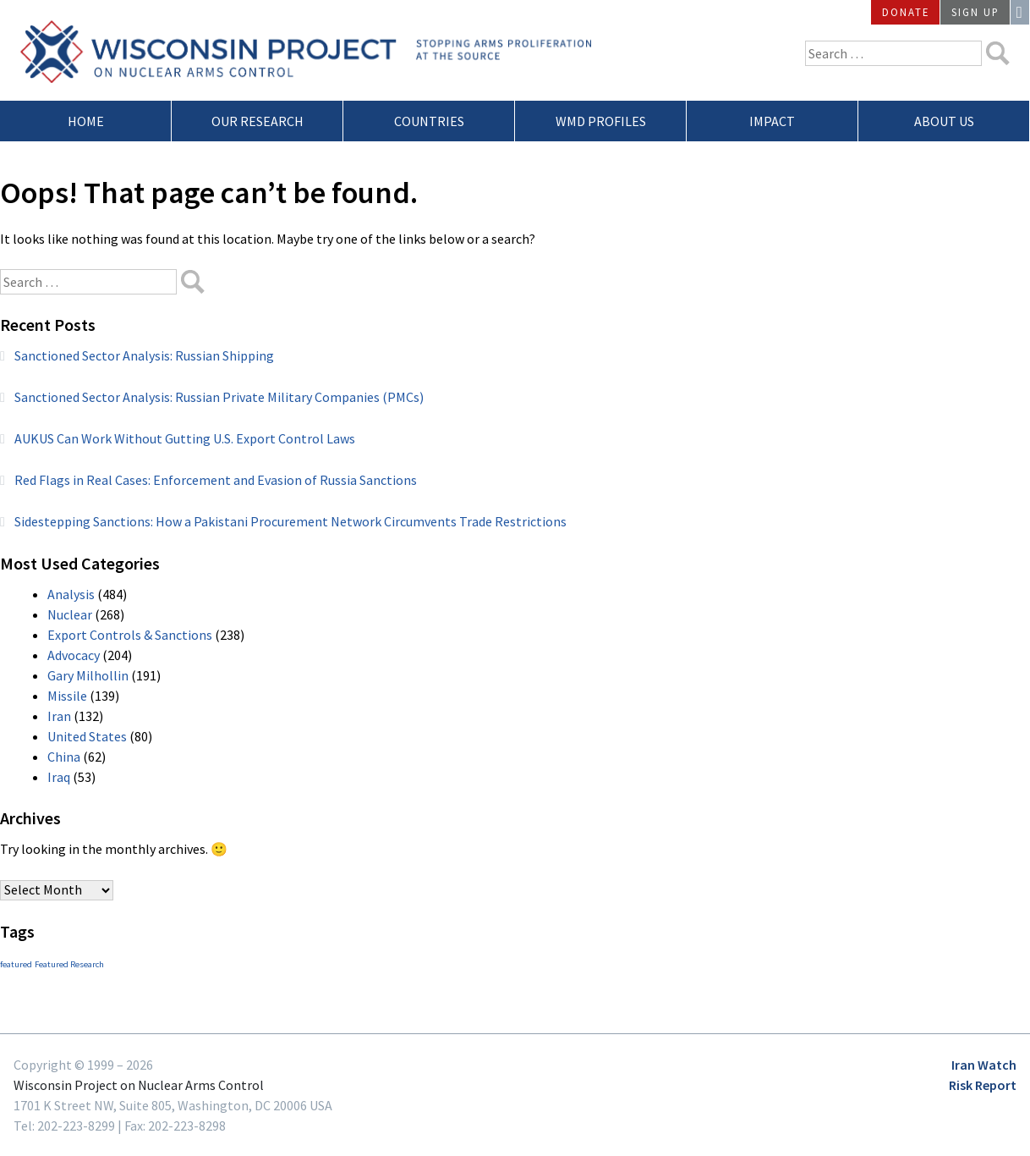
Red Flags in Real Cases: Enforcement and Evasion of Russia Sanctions (215, 479)
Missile (67, 695)
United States (87, 736)
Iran (59, 715)
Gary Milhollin (88, 675)
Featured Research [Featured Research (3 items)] (69, 964)
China (63, 756)
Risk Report (982, 1084)
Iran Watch (983, 1064)
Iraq (58, 776)
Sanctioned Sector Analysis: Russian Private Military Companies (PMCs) (219, 396)
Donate (905, 12)
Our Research (257, 121)
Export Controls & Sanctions (129, 634)
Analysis (71, 594)
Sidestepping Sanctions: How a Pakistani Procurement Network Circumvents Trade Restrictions (290, 521)
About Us (944, 121)
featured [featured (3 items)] (16, 964)
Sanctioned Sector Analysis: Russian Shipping (144, 355)
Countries (429, 121)
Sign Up (975, 12)
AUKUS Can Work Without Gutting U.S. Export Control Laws (184, 438)
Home (86, 121)
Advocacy (73, 655)
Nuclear (69, 614)
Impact (772, 121)
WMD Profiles (601, 121)
